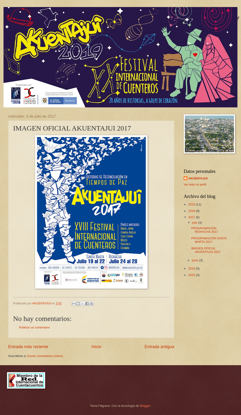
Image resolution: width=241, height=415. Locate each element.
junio (195, 260)
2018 (192, 211)
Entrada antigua (159, 346)
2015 (192, 275)
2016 (192, 268)
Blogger (145, 406)
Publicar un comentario (34, 327)
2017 (192, 217)
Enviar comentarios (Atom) (45, 356)
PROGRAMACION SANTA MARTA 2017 (209, 240)
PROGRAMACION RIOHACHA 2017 (204, 229)
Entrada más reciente (28, 346)
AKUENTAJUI (198, 178)
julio (195, 222)
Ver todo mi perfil (195, 184)
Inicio (96, 346)
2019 (192, 204)
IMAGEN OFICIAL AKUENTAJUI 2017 (206, 250)
